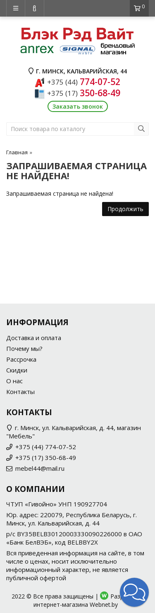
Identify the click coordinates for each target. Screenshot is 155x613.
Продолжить (125, 209)
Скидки (16, 370)
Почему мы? (24, 348)
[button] (134, 592)
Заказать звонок (77, 106)
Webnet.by (104, 604)
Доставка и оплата (33, 337)
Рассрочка (21, 359)
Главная (17, 152)
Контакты (20, 391)
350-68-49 (83, 93)
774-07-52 (83, 82)
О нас (14, 381)
